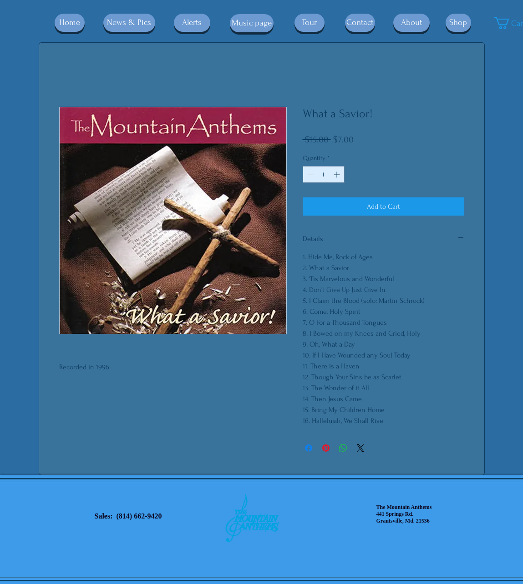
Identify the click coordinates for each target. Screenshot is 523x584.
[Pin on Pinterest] (325, 448)
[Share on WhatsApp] (343, 448)
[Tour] (310, 23)
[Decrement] (309, 174)
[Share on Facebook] (308, 448)
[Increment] (337, 174)
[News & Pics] (129, 23)
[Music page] (252, 23)
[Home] (70, 23)
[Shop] (458, 23)
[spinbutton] (323, 174)
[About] (411, 23)
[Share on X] (360, 448)
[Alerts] (192, 23)
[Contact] (360, 23)
